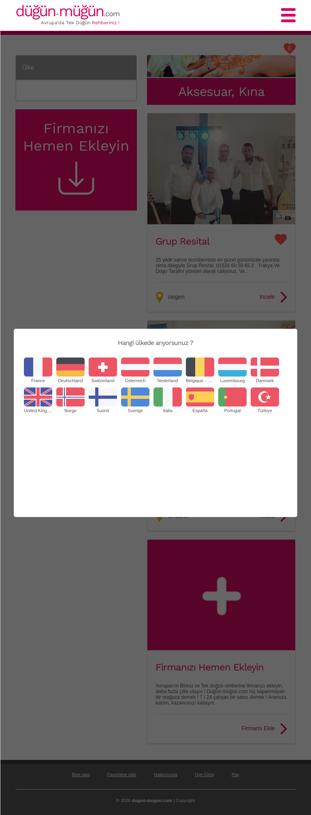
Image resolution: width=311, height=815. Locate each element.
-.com (67, 13)
